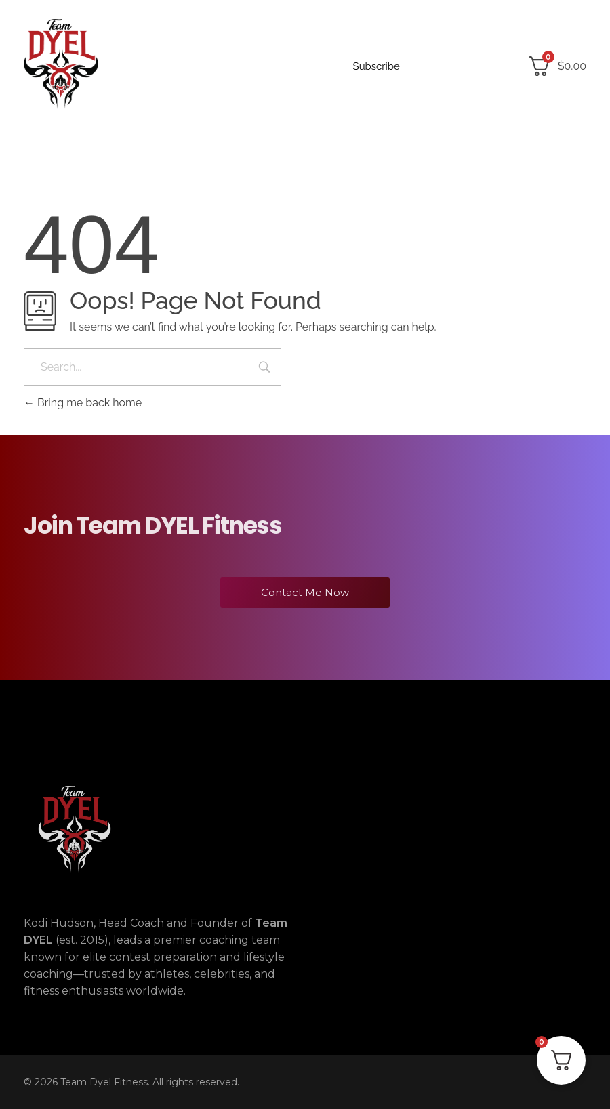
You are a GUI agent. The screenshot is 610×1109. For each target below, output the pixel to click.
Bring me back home (83, 402)
